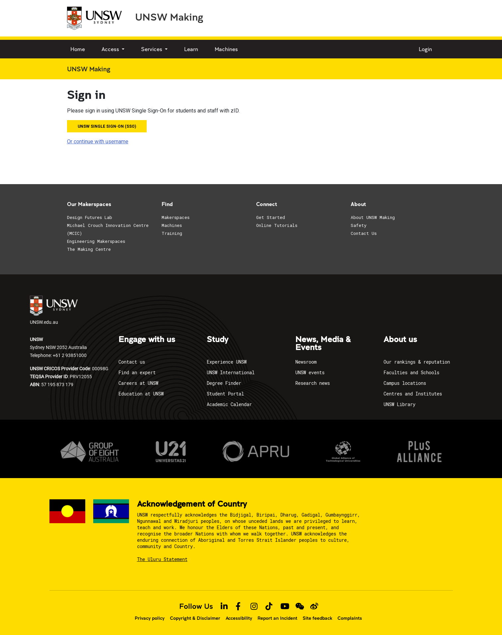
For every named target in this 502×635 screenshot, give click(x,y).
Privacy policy (150, 618)
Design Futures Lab (89, 217)
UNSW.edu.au (54, 310)
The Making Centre (89, 249)
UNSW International (230, 372)
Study (217, 339)
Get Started (270, 217)
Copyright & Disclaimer (195, 618)
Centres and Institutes (413, 393)
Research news (312, 383)
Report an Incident (277, 618)
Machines (226, 49)
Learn (191, 49)
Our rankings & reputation (417, 362)
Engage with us (146, 339)
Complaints (349, 618)
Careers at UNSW (138, 383)
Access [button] (111, 49)
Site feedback (317, 618)
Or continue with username (97, 141)
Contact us (131, 362)
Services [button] (152, 49)
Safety (359, 225)
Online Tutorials (276, 225)
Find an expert (137, 372)
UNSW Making (169, 17)
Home (77, 49)
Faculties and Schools (411, 372)
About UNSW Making (373, 217)
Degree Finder (224, 383)
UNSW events (309, 372)
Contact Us (364, 233)
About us (400, 339)
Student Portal (225, 393)
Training (172, 233)
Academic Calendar (229, 404)
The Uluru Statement (162, 559)
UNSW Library (399, 404)
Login (425, 49)
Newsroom (306, 362)
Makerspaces (175, 217)
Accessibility (239, 618)
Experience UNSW (227, 362)
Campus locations (405, 383)
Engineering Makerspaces (96, 241)
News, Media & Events (323, 343)
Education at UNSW (141, 393)
